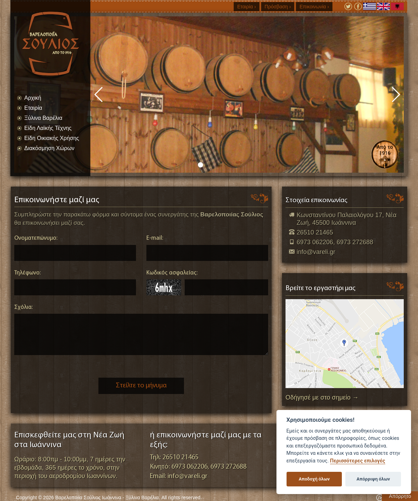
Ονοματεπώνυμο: (35, 238)
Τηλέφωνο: (27, 273)
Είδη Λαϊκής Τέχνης (48, 128)
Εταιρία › (246, 6)
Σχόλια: (23, 307)
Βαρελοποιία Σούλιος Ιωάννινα (57, 43)
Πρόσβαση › (278, 6)
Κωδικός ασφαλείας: (172, 273)
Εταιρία (33, 108)
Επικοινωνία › (314, 6)
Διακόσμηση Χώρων (49, 148)
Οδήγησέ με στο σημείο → (322, 397)
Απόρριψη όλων (373, 479)
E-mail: (154, 238)
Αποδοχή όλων (314, 479)
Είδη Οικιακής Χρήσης (51, 138)
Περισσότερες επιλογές (357, 461)
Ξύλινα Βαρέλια (43, 118)
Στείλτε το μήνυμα (141, 385)
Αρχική (32, 98)
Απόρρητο (400, 496)
